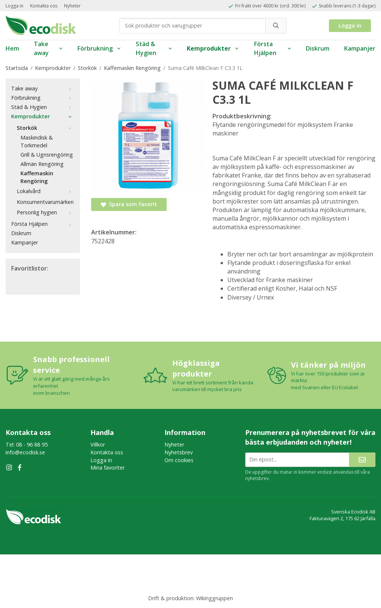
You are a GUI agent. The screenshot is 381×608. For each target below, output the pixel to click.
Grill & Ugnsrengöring (46, 154)
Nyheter (72, 6)
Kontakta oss (43, 6)
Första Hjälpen (272, 48)
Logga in (14, 6)
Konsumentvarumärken (45, 201)
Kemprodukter (213, 48)
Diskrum (317, 48)
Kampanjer (359, 48)
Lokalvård (45, 191)
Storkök (45, 127)
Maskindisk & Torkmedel (36, 141)
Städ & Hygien (154, 48)
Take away (48, 48)
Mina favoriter (107, 467)
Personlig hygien (45, 212)
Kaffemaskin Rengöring (36, 177)
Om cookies (178, 460)
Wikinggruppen (214, 598)
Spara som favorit (129, 204)
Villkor (97, 444)
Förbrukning (99, 48)
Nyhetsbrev (178, 452)
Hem (12, 48)
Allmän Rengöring (42, 163)
